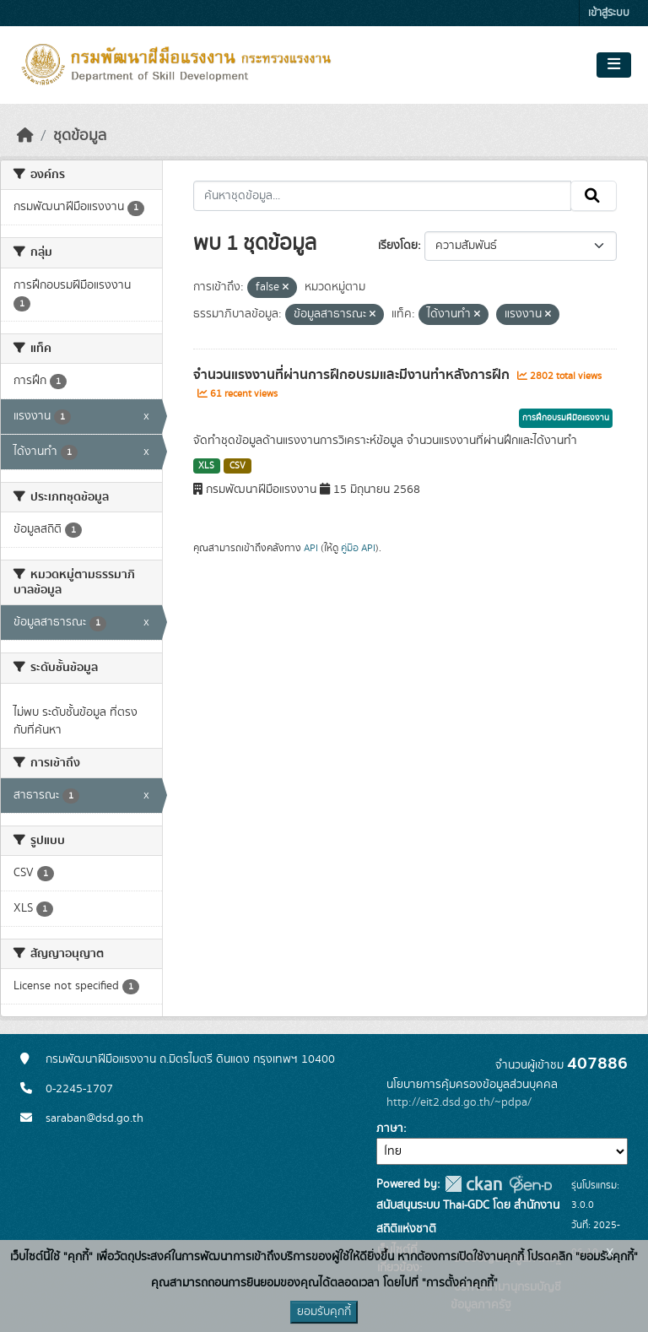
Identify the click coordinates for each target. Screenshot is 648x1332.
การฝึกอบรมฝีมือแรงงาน (565, 418)
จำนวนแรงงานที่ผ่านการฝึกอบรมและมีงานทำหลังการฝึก (353, 375)
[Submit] (593, 196)
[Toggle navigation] (614, 65)
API (311, 547)
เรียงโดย (398, 245)
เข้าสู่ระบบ (608, 13)
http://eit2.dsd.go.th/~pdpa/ (459, 1102)
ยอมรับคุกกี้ (324, 1311)
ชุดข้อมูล (79, 136)
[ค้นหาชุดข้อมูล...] (382, 196)
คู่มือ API (358, 547)
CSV (238, 466)
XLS (206, 466)
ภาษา (389, 1128)
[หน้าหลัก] (25, 136)
